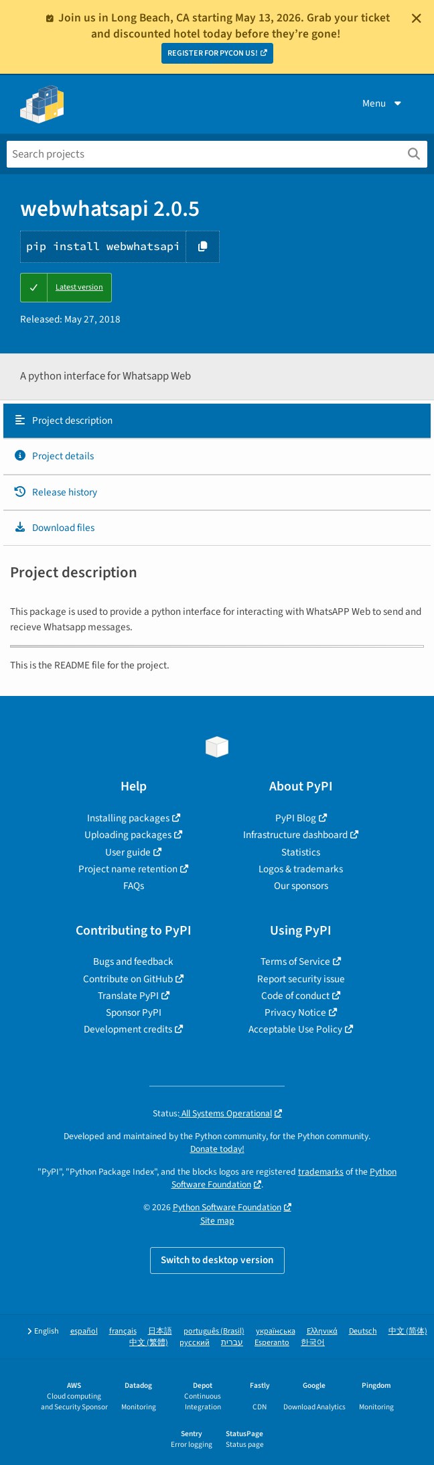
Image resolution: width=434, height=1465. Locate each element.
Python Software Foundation (227, 1207)
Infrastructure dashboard (295, 834)
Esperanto (272, 1342)
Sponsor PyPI (133, 1012)
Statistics (300, 852)
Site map (217, 1220)
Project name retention (127, 869)
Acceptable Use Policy (295, 1029)
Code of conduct (295, 995)
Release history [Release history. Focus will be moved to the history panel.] (55, 492)
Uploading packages (127, 834)
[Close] (416, 18)
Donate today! (217, 1148)
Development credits (128, 1029)
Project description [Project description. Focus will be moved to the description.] (63, 420)
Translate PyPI (128, 995)
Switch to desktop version (217, 1259)
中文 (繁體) (148, 1342)
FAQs (133, 885)
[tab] (217, 421)
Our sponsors (301, 885)
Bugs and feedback (133, 961)
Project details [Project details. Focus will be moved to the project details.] (53, 456)
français (123, 1331)
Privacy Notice (295, 1012)
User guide (128, 852)
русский (194, 1342)
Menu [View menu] (383, 103)
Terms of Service (295, 961)
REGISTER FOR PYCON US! (212, 53)
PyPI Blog (295, 818)
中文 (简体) (407, 1331)
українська (275, 1331)
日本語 (160, 1331)
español (84, 1331)
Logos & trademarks (301, 869)
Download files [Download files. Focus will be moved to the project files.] (53, 527)
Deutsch (363, 1331)
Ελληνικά (322, 1331)
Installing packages (128, 818)
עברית (232, 1342)
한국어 (313, 1342)
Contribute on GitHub (128, 979)
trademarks (321, 1171)
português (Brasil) (214, 1331)
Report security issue (301, 979)
